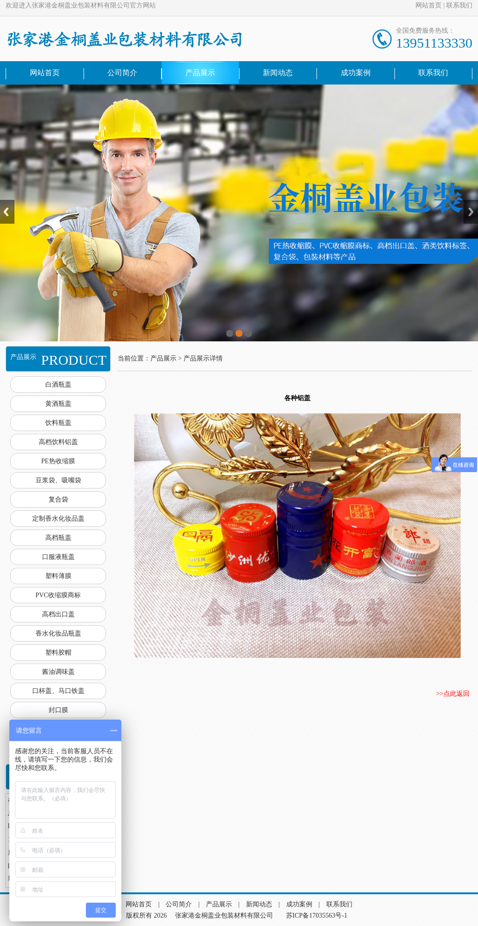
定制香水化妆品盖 (58, 518)
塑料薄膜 (58, 576)
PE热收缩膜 (58, 461)
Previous (7, 212)
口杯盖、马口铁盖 (58, 690)
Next (471, 212)
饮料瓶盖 (58, 422)
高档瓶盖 (58, 537)
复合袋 (58, 499)
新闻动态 (278, 73)
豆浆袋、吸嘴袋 (58, 480)
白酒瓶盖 (58, 384)
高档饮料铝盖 (58, 441)
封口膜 (58, 710)
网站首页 (428, 5)
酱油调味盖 (58, 671)
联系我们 (459, 5)
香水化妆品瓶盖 (58, 633)
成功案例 (356, 73)
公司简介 (122, 73)
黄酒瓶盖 (58, 403)
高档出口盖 (58, 614)
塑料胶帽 (58, 652)
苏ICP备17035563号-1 (316, 915)
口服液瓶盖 (58, 556)
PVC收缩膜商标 (58, 595)
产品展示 (200, 73)
